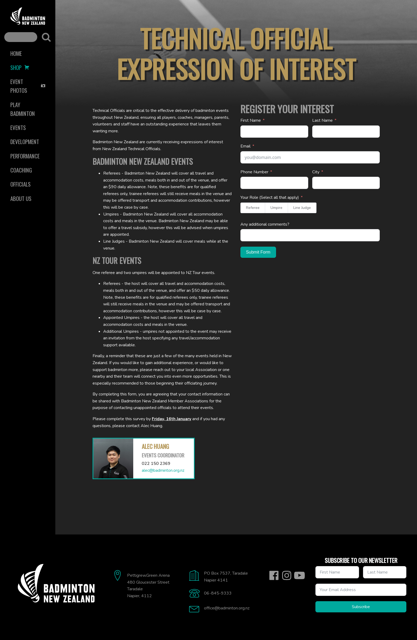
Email (245, 146)
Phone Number (254, 172)
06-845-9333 (218, 593)
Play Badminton (22, 108)
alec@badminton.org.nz (163, 470)
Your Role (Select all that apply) (269, 197)
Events (18, 127)
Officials (20, 184)
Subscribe (361, 607)
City (315, 172)
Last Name (322, 120)
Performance (25, 156)
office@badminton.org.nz (226, 608)
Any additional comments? (264, 224)
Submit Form (258, 252)
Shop (20, 67)
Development (24, 141)
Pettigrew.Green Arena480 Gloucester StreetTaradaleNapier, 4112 (148, 585)
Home (16, 53)
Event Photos (28, 85)
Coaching (21, 170)
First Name (250, 120)
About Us (20, 198)
